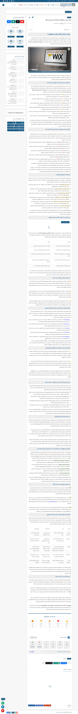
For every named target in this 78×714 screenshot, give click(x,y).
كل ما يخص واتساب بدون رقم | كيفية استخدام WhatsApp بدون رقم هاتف (12, 102)
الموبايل (24, 5)
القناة (20, 5)
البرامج (35, 5)
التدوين (41, 5)
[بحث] (3, 5)
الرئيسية (56, 5)
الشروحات (46, 5)
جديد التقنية (10, 127)
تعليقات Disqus (31, 705)
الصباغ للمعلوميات (59, 712)
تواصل (32, 651)
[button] (64, 663)
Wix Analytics (67, 324)
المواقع (30, 5)
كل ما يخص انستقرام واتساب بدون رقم (13, 82)
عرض (20, 36)
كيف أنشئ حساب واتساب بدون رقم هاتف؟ (12, 69)
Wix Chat (68, 328)
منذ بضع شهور (13, 66)
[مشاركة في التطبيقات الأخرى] (43, 663)
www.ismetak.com (53, 501)
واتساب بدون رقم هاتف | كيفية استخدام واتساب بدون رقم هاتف (12, 75)
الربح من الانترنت (20, 125)
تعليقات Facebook (39, 705)
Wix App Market (66, 336)
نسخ (42, 651)
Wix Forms (67, 332)
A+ (38, 651)
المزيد (15, 5)
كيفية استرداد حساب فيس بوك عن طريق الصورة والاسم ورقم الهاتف (12, 88)
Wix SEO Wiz (67, 319)
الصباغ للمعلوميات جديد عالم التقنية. (15, 112)
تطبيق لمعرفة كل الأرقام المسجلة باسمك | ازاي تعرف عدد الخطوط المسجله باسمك (12, 95)
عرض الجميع (11, 36)
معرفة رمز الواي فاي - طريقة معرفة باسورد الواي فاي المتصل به (12, 63)
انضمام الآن (11, 46)
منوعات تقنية (20, 130)
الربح (52, 5)
